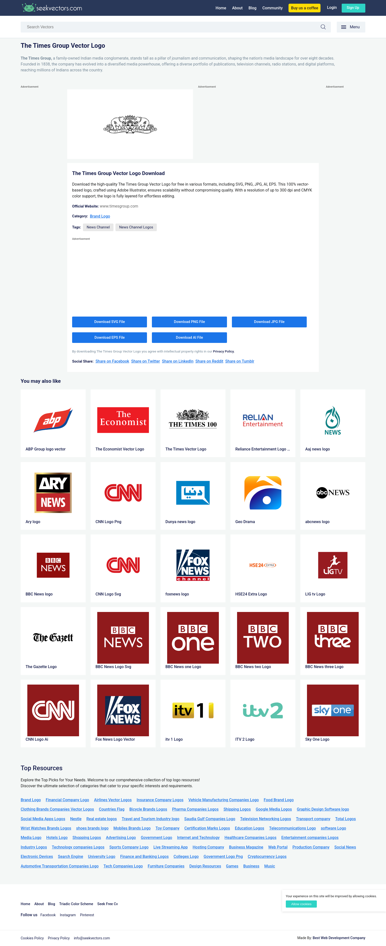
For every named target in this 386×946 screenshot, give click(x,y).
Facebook (48, 915)
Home (221, 8)
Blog (253, 8)
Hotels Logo (56, 837)
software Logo (333, 828)
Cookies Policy (32, 938)
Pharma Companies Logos (195, 809)
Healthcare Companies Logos (250, 837)
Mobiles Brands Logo (132, 828)
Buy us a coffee (304, 8)
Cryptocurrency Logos (267, 856)
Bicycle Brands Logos (148, 809)
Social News (345, 847)
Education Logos (249, 828)
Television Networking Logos (265, 819)
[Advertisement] (40, 163)
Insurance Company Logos (160, 800)
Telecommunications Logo (292, 828)
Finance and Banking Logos (144, 856)
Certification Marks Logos (207, 828)
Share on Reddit (209, 361)
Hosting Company (208, 847)
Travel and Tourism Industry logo (150, 819)
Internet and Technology (198, 837)
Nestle (75, 819)
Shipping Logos (237, 809)
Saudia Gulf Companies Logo (209, 819)
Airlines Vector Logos (113, 800)
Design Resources (205, 866)
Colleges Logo (186, 856)
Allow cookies (301, 904)
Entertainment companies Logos (309, 837)
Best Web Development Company (339, 938)
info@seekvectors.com (92, 938)
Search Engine (70, 856)
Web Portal (278, 847)
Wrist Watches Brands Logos (46, 828)
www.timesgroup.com (119, 206)
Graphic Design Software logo (323, 809)
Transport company (313, 819)
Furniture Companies (166, 866)
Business (251, 866)
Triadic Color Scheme (76, 904)
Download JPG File (269, 322)
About (237, 8)
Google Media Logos (274, 809)
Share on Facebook (112, 361)
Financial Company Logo (67, 800)
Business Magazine (246, 847)
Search (326, 27)
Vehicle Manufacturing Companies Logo (223, 800)
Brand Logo (100, 216)
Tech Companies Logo (123, 866)
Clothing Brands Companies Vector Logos (57, 809)
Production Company (310, 847)
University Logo (101, 856)
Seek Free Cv (107, 904)
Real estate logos (101, 819)
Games (232, 866)
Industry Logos (34, 847)
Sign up (353, 7)
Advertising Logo (121, 837)
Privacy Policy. (224, 351)
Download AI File (189, 337)
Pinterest (87, 915)
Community (272, 8)
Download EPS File (110, 337)
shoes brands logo (92, 828)
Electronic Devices (37, 856)
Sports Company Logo (128, 847)
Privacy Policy (59, 938)
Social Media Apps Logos (43, 819)
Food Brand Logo (279, 800)
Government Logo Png (223, 856)
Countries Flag (112, 809)
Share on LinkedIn (177, 361)
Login (332, 7)
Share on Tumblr (239, 361)
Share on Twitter (145, 361)
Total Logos (345, 819)
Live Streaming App (170, 847)
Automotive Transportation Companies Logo (60, 866)
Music (269, 866)
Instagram (68, 915)
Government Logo (156, 837)
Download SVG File (109, 322)
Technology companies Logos (78, 847)
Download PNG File (189, 322)
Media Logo (31, 837)
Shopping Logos (87, 837)
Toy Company (167, 828)
